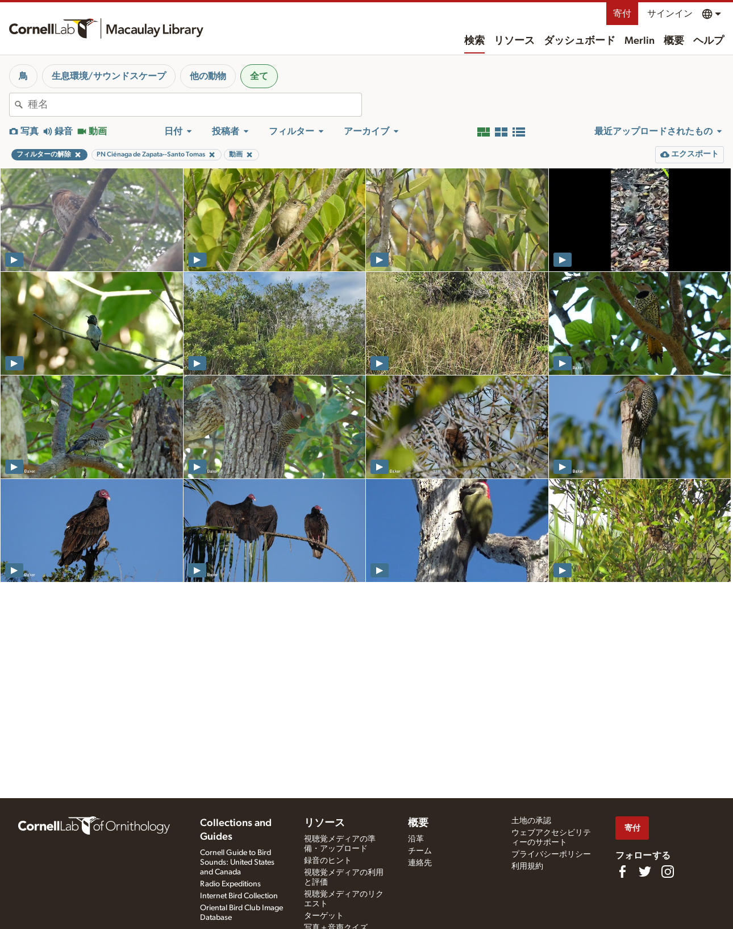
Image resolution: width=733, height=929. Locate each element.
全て (259, 76)
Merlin (639, 41)
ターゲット (324, 916)
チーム (420, 851)
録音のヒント (328, 861)
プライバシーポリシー (551, 854)
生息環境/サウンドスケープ (109, 76)
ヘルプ (708, 41)
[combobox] (194, 104)
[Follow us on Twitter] (645, 871)
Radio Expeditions (230, 884)
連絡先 (420, 863)
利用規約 (527, 866)
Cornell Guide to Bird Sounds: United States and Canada (237, 862)
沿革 (416, 839)
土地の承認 (531, 821)
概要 (674, 41)
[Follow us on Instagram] (667, 871)
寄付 (622, 13)
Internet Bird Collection (239, 896)
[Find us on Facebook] (622, 871)
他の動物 (208, 76)
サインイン (670, 13)
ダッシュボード (579, 41)
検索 (474, 41)
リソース (514, 41)
